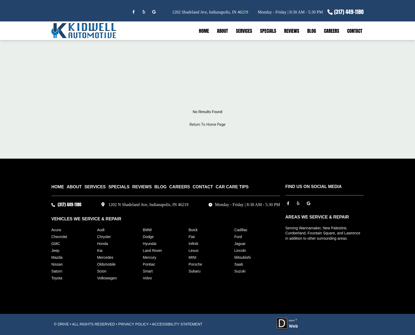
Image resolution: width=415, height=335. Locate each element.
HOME (204, 30)
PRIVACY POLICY (133, 324)
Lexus (193, 250)
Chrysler (104, 237)
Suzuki (239, 271)
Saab (238, 264)
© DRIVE (61, 324)
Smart (148, 271)
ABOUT (222, 30)
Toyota (56, 278)
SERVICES (244, 30)
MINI (192, 257)
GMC (55, 244)
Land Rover (152, 250)
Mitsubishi (242, 257)
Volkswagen (107, 278)
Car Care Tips (232, 187)
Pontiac (149, 264)
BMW (147, 230)
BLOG (311, 30)
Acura (56, 230)
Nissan (57, 264)
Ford (238, 237)
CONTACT (354, 30)
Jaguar (240, 244)
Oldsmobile (106, 264)
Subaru (194, 271)
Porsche (195, 264)
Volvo (147, 278)
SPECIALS (268, 30)
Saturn (56, 271)
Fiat (191, 237)
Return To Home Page (207, 124)
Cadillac (240, 230)
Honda (102, 244)
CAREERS (331, 30)
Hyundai (149, 244)
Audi (101, 230)
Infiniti (193, 244)
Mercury (149, 257)
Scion (101, 271)
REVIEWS (291, 30)
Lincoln (240, 250)
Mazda (56, 257)
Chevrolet (59, 237)
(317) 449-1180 (349, 12)
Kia (99, 250)
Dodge (148, 237)
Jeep (55, 250)
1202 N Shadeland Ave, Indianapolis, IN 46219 (148, 204)
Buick (192, 230)
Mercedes (105, 257)
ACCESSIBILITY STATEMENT (177, 324)
